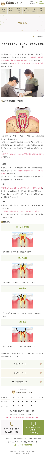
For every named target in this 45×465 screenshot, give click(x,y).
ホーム (4, 10)
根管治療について (20, 364)
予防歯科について (20, 373)
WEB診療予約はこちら (20, 382)
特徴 (34, 10)
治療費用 (41, 10)
